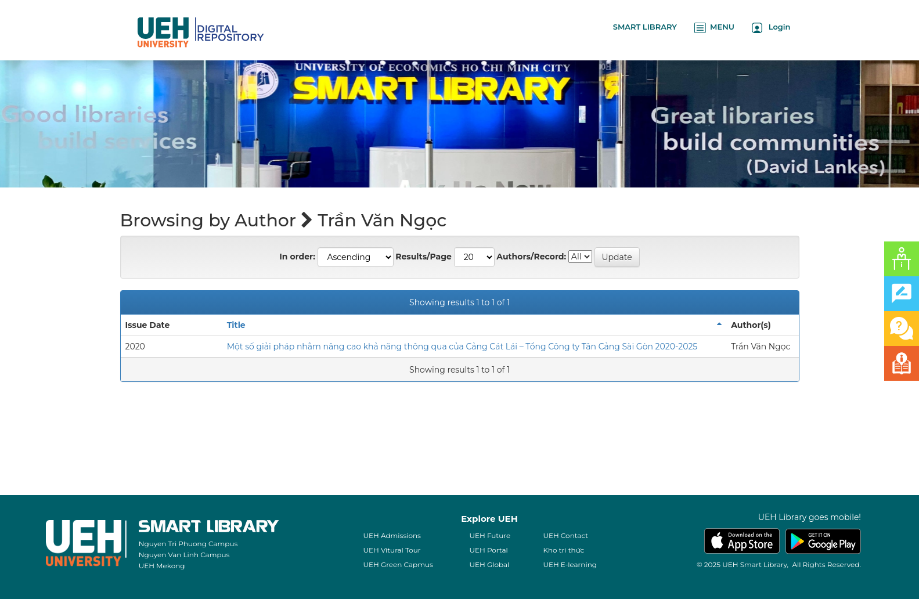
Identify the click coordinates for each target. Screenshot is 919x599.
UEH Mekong (162, 565)
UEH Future (489, 535)
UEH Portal (488, 550)
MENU (714, 27)
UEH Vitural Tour (391, 550)
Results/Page (423, 256)
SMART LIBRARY (645, 26)
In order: (297, 256)
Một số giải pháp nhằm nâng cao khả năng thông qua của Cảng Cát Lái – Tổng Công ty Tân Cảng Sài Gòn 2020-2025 (462, 346)
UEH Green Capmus (398, 564)
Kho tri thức (563, 550)
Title (236, 325)
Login (771, 27)
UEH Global (489, 564)
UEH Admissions (392, 535)
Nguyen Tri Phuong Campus (188, 543)
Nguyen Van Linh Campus (184, 554)
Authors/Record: (531, 256)
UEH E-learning (570, 564)
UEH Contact (565, 535)
